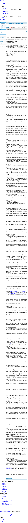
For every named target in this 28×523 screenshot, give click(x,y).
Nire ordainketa (4, 496)
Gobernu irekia (4, 491)
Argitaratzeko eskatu (2, 35)
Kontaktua (3, 17)
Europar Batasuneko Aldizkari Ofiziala (7, 504)
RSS (4, 46)
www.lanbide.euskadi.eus (9, 68)
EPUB (19, 27)
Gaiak (4, 3)
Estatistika (3, 498)
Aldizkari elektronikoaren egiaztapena (2, 44)
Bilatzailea (4, 7)
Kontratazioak (3, 495)
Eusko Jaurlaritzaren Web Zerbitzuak (5, 511)
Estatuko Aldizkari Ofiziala (5, 503)
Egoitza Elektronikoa (6, 13)
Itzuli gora (3, 519)
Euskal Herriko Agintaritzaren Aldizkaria (9, 19)
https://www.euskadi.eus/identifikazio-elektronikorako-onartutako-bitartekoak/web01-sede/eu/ (16, 293)
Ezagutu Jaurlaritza (4, 489)
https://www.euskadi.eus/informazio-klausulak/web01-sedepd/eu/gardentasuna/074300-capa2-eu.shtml (16, 470)
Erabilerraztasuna (5, 11)
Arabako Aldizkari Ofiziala (5, 501)
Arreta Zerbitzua (4, 490)
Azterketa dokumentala (9, 478)
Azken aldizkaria (1, 46)
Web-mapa (4, 8)
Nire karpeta (3, 494)
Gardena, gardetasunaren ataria (6, 492)
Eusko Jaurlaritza (5, 4)
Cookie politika (4, 486)
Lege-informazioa (5, 12)
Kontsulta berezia (2, 37)
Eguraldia (3, 497)
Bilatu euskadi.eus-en (8, 9)
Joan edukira (2, 0)
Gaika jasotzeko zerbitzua (2, 41)
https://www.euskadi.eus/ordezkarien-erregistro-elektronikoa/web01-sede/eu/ (18, 291)
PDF (14, 27)
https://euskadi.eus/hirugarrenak (9, 343)
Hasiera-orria (5, 2)
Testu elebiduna (23, 27)
